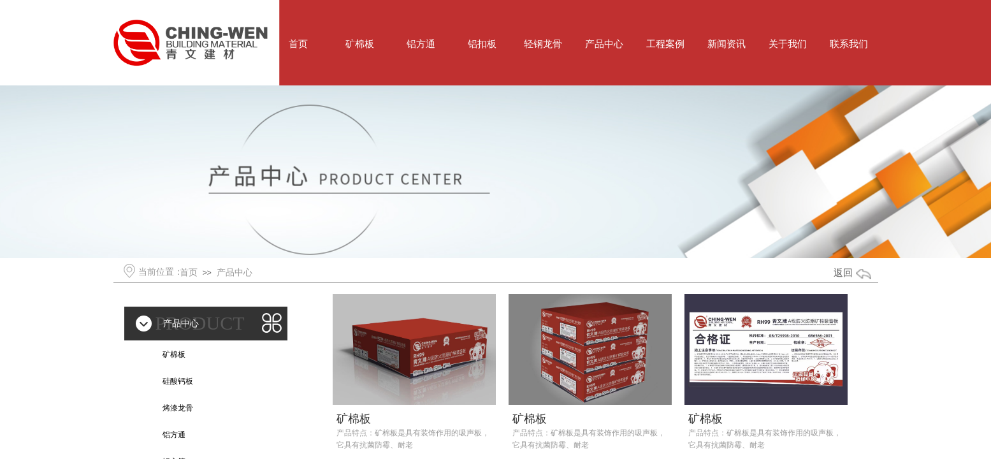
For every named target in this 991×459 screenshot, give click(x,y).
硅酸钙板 (178, 381)
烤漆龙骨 (178, 408)
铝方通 (174, 434)
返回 (843, 273)
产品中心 (234, 272)
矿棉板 (353, 418)
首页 (189, 272)
